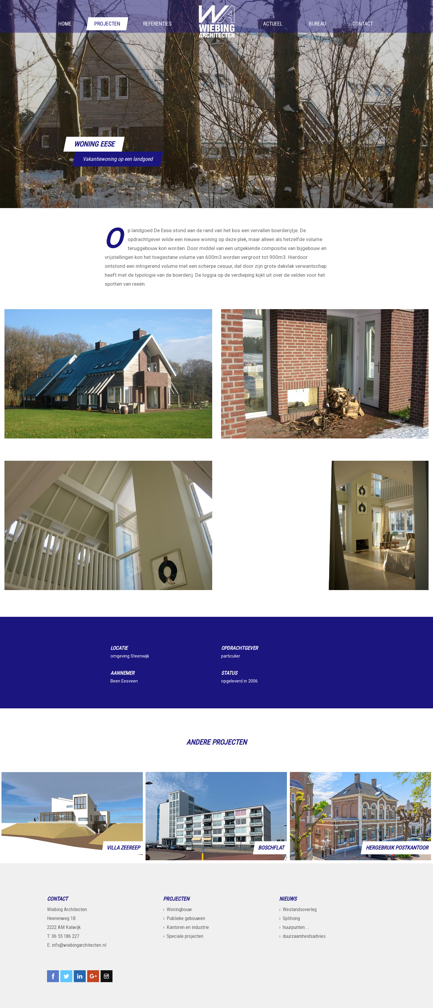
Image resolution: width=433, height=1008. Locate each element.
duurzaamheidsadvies (304, 936)
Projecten (107, 24)
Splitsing (291, 918)
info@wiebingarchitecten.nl (79, 945)
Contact (362, 24)
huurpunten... (296, 927)
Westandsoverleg (300, 909)
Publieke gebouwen (186, 918)
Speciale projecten (185, 936)
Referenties (157, 24)
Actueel (272, 24)
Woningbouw (179, 909)
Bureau (317, 24)
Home (64, 24)
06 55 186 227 (65, 936)
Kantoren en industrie (188, 927)
